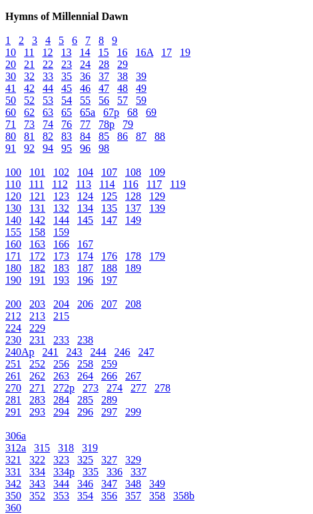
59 (141, 100)
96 (85, 148)
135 (109, 208)
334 (37, 471)
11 (29, 52)
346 (85, 483)
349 (157, 483)
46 (85, 88)
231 (37, 340)
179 (157, 256)
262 (37, 376)
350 (13, 495)
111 (36, 184)
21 (29, 64)
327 (109, 459)
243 (75, 352)
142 (37, 220)
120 (13, 196)
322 (37, 459)
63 (48, 112)
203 (37, 304)
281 (13, 399)
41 (10, 88)
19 (185, 52)
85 (104, 136)
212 (13, 316)
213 (37, 316)
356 (109, 495)
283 (37, 399)
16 (122, 52)
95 (66, 148)
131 (37, 208)
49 (141, 88)
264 (85, 376)
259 (109, 364)
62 (29, 112)
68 (132, 112)
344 (61, 483)
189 (133, 268)
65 (66, 112)
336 (115, 471)
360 (13, 507)
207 (109, 304)
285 (85, 399)
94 (48, 148)
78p (107, 124)
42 (29, 88)
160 (13, 244)
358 (157, 495)
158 (37, 232)
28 (104, 64)
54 (66, 100)
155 (13, 232)
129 (157, 196)
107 (109, 172)
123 (61, 196)
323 (61, 459)
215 (61, 316)
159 (61, 232)
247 (147, 352)
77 (85, 124)
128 (133, 196)
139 (157, 208)
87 (141, 136)
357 (133, 495)
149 (133, 220)
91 (10, 148)
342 (13, 483)
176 (109, 256)
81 (29, 136)
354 (85, 495)
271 (37, 387)
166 (61, 244)
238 (85, 340)
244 (99, 352)
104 (85, 172)
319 (90, 447)
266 (109, 376)
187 (85, 268)
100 (13, 172)
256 (61, 364)
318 (66, 447)
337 (139, 471)
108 (133, 172)
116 (130, 184)
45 (66, 88)
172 (37, 256)
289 (109, 399)
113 (83, 184)
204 (61, 304)
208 (133, 304)
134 (85, 208)
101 (37, 172)
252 (37, 364)
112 (59, 184)
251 (13, 364)
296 (85, 411)
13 (66, 52)
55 (85, 100)
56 (104, 100)
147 (109, 220)
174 (85, 256)
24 (85, 64)
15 (103, 52)
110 (13, 184)
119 (177, 184)
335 (91, 471)
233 (61, 340)
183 (61, 268)
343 (37, 483)
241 (51, 352)
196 (85, 280)
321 (13, 459)
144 (61, 220)
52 (29, 100)
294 (61, 411)
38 (122, 76)
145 (85, 220)
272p (64, 387)
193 (61, 280)
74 (48, 124)
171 (13, 256)
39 (141, 76)
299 (133, 411)
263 (61, 376)
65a (87, 112)
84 (85, 136)
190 (13, 280)
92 (29, 148)
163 (37, 244)
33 (48, 76)
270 (13, 387)
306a (15, 435)
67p (111, 112)
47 (104, 88)
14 (84, 52)
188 (109, 268)
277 (139, 387)
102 (61, 172)
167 (85, 244)
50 (10, 100)
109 (157, 172)
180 (13, 268)
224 (13, 328)
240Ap (20, 352)
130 (13, 208)
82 (48, 136)
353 (61, 495)
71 (10, 124)
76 (66, 124)
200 (13, 304)
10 (10, 52)
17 (166, 52)
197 (109, 280)
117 (154, 184)
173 (61, 256)
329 (133, 459)
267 (133, 376)
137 (133, 208)
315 (42, 447)
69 (151, 112)
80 (10, 136)
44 (48, 88)
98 (104, 148)
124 (85, 196)
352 (37, 495)
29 (122, 64)
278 (162, 387)
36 (85, 76)
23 (66, 64)
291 (13, 411)
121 (37, 196)
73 (29, 124)
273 (91, 387)
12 (47, 52)
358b (183, 495)
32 (29, 76)
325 (85, 459)
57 (122, 100)
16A (144, 52)
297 (109, 411)
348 (133, 483)
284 (61, 399)
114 (107, 184)
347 (109, 483)
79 (128, 124)
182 (37, 268)
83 (66, 136)
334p (64, 471)
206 (85, 304)
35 (66, 76)
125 (109, 196)
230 (13, 340)
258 (85, 364)
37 (104, 76)
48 (122, 88)
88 (160, 136)
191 (37, 280)
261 (13, 376)
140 (13, 220)
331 (13, 471)
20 (10, 64)
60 (10, 112)
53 (48, 100)
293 (37, 411)
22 (48, 64)
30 (10, 76)
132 (61, 208)
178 (133, 256)
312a (15, 447)
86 (122, 136)
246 (123, 352)
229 (37, 328)
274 (115, 387)
